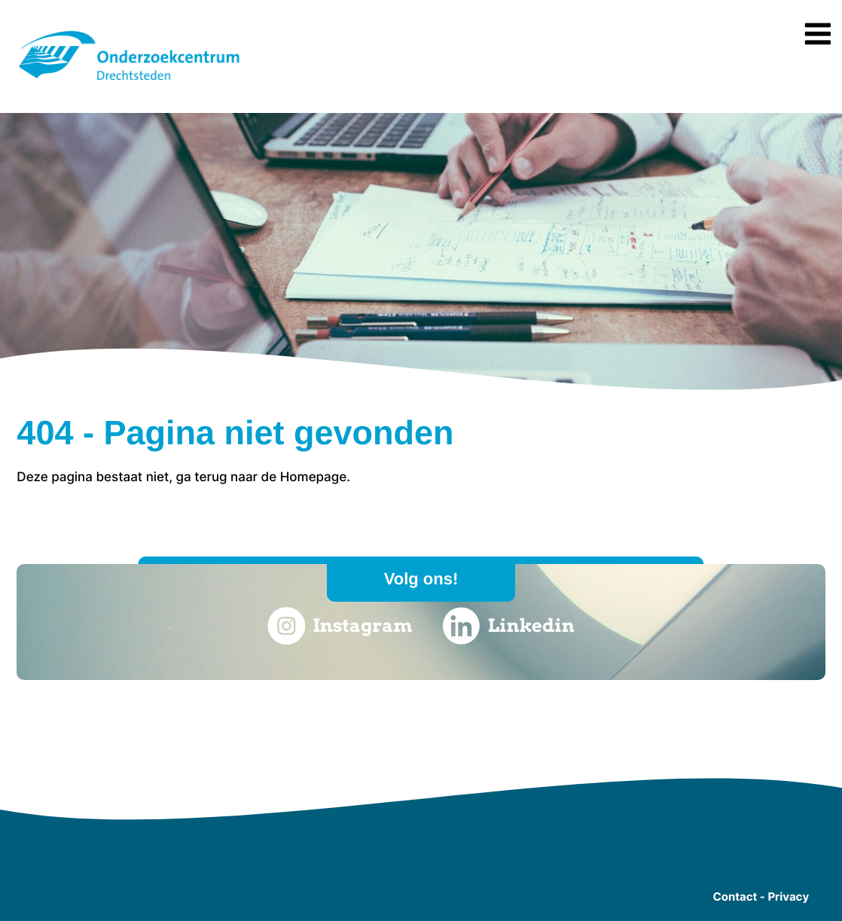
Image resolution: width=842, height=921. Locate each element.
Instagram (339, 626)
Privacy (788, 896)
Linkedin (509, 626)
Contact (734, 896)
